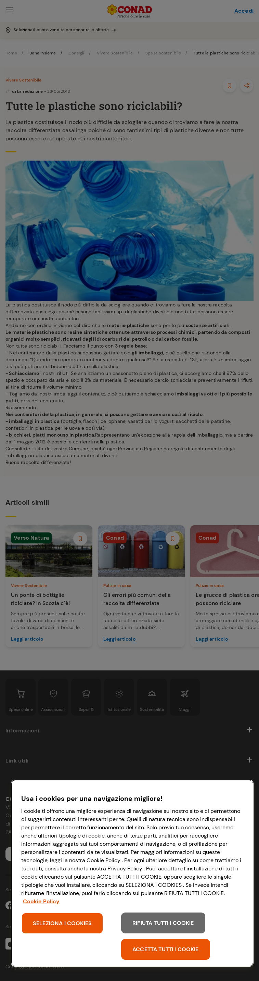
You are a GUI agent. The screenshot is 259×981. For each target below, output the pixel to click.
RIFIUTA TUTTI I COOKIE (163, 923)
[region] (132, 873)
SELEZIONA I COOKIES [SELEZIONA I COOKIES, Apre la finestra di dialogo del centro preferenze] (62, 923)
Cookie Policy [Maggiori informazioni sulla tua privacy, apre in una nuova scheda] (41, 901)
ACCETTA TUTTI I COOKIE (165, 949)
